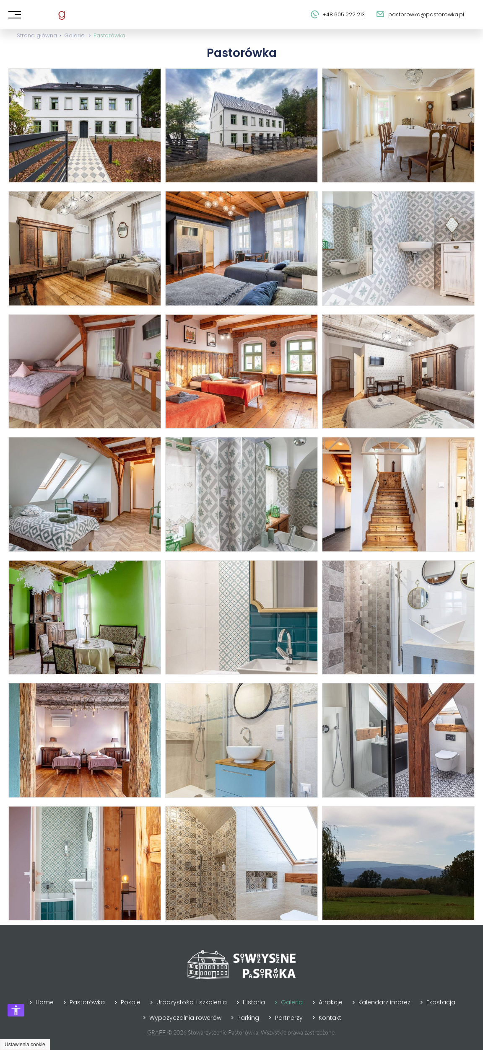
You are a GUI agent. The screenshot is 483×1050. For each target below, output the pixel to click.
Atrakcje (331, 1002)
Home (45, 1002)
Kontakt (330, 1018)
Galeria (292, 1002)
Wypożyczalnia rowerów (185, 1018)
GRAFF (156, 1032)
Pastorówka (109, 35)
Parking (248, 1018)
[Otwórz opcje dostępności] (16, 1010)
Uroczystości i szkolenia (191, 1002)
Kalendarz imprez (384, 1002)
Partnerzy (289, 1018)
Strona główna (37, 35)
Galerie (74, 35)
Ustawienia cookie (25, 1044)
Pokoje (130, 1002)
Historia (254, 1002)
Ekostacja (440, 1002)
